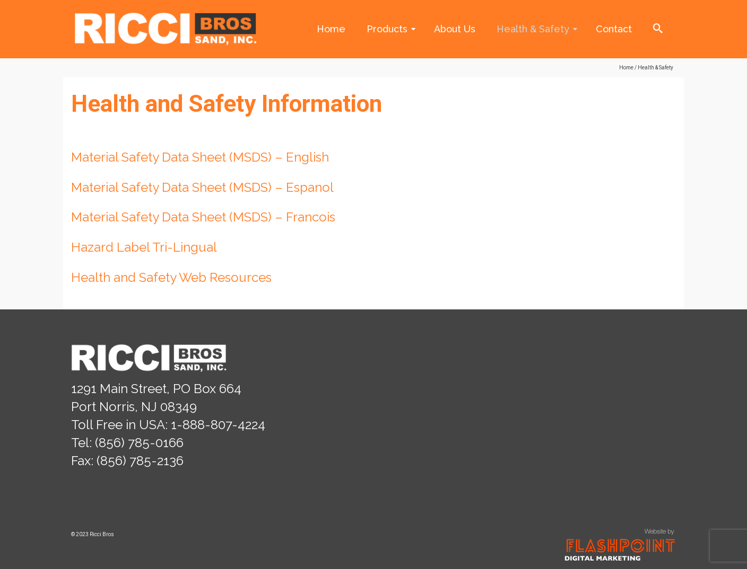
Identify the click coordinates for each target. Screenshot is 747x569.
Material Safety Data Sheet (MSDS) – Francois (203, 217)
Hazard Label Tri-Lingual (144, 247)
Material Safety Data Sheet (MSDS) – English (201, 157)
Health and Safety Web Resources (171, 277)
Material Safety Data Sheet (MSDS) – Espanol (204, 187)
